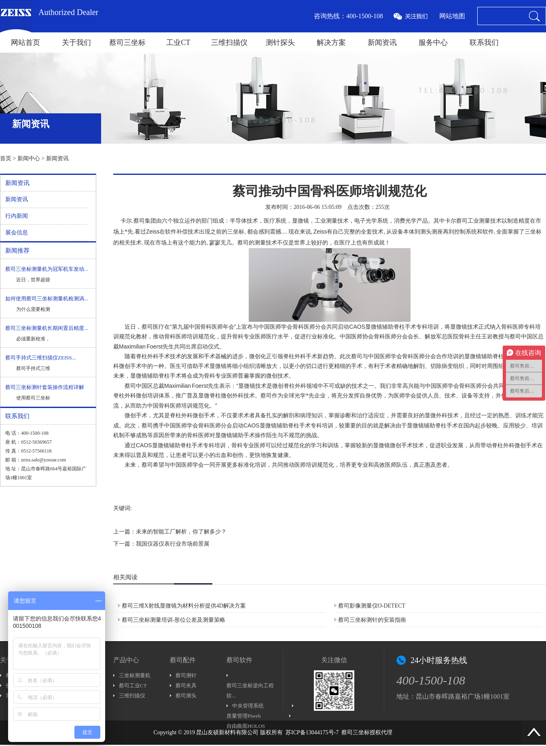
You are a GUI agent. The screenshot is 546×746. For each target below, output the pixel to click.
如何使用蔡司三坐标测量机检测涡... (46, 298)
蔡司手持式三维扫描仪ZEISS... (40, 358)
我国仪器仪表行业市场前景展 (173, 544)
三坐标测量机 (134, 675)
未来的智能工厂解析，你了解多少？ (181, 532)
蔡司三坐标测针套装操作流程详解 (44, 387)
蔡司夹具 (186, 685)
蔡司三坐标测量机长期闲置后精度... (46, 328)
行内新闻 (16, 216)
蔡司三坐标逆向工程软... (250, 690)
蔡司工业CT (133, 685)
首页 (5, 158)
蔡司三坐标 (127, 42)
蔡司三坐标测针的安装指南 (372, 620)
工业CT (178, 42)
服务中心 (433, 42)
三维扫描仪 (229, 42)
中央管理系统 (248, 706)
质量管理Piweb (243, 716)
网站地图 (452, 16)
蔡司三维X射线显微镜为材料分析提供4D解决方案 (184, 606)
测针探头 (280, 42)
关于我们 (76, 42)
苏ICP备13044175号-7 (312, 732)
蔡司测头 (186, 696)
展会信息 (16, 233)
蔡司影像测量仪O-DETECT (371, 606)
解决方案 (331, 42)
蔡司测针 (186, 675)
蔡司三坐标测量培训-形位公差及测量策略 (174, 620)
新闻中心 (28, 158)
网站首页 (25, 42)
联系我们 (484, 42)
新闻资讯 (382, 42)
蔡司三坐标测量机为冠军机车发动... (46, 269)
